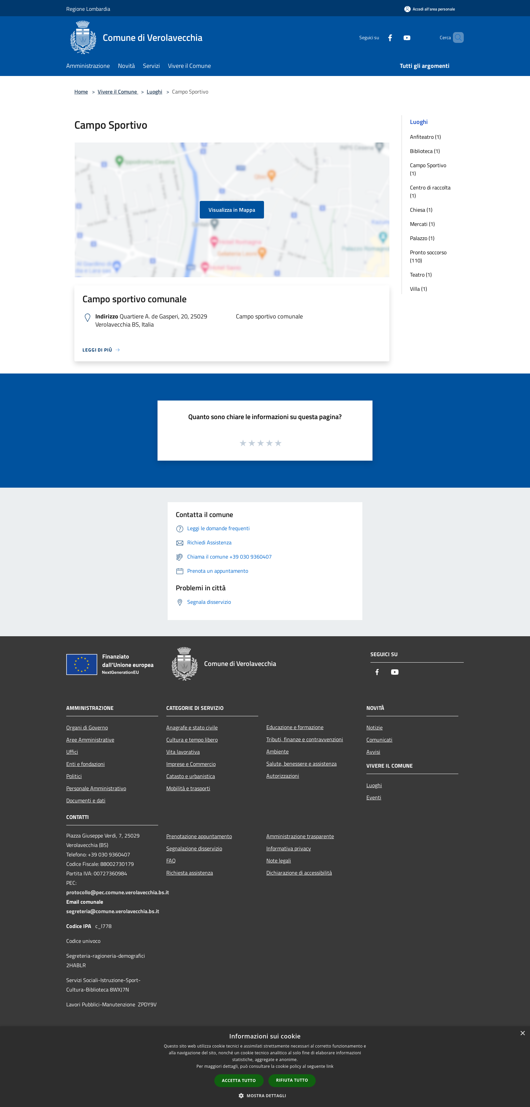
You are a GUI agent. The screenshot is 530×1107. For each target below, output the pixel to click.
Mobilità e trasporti (188, 788)
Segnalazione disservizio (194, 848)
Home (81, 91)
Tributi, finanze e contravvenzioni (304, 739)
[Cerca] (456, 37)
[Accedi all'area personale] (429, 9)
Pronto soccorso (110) (428, 256)
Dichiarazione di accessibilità (299, 873)
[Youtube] (395, 37)
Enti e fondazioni (85, 764)
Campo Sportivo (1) (428, 169)
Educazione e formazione (294, 727)
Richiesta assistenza (189, 873)
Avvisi (373, 752)
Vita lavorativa (183, 752)
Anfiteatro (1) (425, 137)
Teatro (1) (421, 275)
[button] (265, 1095)
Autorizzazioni (282, 776)
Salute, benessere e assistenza (301, 764)
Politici (74, 776)
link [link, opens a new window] (330, 1066)
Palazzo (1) (422, 238)
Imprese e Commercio (191, 764)
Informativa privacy (288, 848)
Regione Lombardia (88, 9)
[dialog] (265, 1066)
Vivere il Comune (118, 91)
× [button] (522, 1033)
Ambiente (277, 751)
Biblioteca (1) (425, 151)
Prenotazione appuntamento (199, 836)
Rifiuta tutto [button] (292, 1080)
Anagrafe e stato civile (192, 727)
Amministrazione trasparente (300, 836)
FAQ (171, 860)
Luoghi (154, 91)
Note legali (278, 860)
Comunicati (379, 740)
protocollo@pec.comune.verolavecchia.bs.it (117, 892)
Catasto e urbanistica (190, 776)
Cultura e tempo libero (192, 740)
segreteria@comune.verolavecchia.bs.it (112, 911)
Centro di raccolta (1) (430, 191)
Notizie (374, 727)
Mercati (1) (422, 224)
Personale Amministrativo (96, 788)
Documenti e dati (85, 800)
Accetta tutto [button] (239, 1080)
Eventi (373, 797)
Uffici (72, 752)
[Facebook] (378, 37)
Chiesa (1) (421, 210)
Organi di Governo (87, 727)
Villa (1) (418, 289)
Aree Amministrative (90, 740)
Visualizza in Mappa (232, 210)
